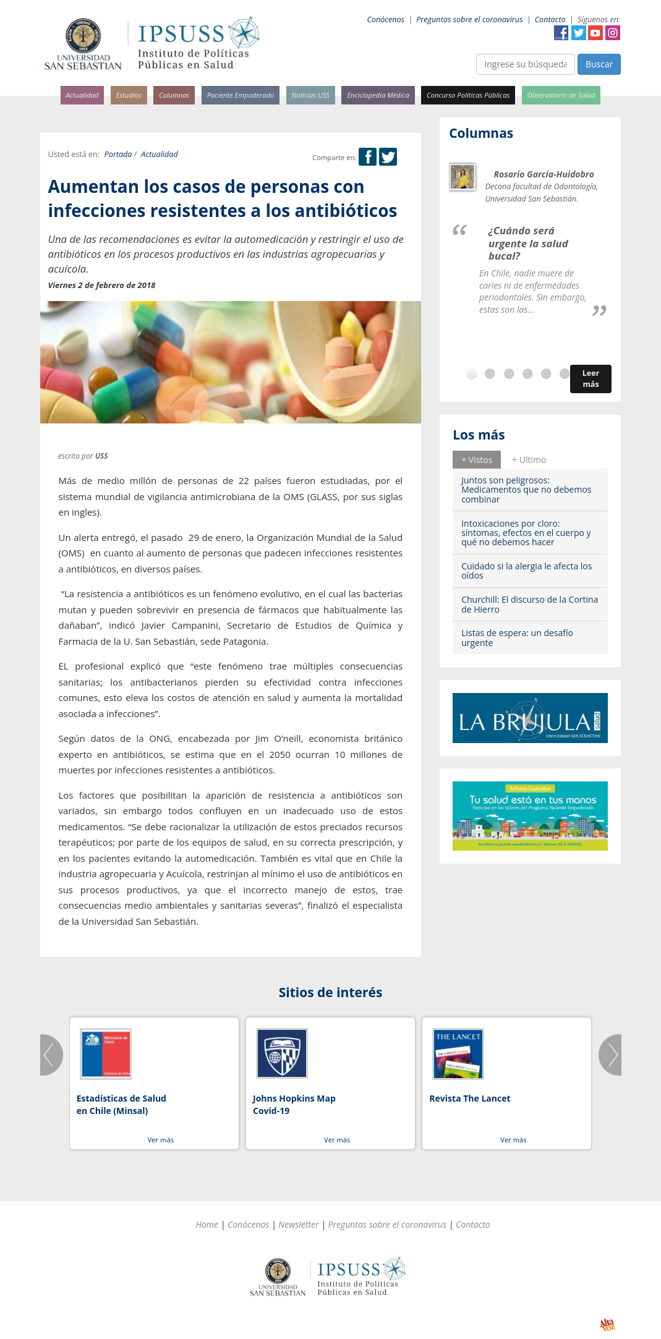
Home (206, 1224)
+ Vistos (476, 459)
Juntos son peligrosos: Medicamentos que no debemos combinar (526, 489)
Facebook (561, 32)
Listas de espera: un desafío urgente (517, 637)
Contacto (550, 19)
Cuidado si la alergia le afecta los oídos (526, 570)
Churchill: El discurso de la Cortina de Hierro (529, 603)
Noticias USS (311, 95)
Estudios (128, 95)
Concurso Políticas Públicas (468, 95)
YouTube (595, 32)
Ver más (161, 1139)
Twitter (578, 32)
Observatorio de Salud (561, 95)
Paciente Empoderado (241, 95)
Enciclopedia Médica (378, 95)
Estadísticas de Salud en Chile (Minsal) (121, 1104)
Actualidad (82, 95)
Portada (118, 154)
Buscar (599, 64)
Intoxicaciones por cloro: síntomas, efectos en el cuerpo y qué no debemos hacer (526, 532)
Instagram (612, 32)
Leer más (591, 378)
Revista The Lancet (469, 1098)
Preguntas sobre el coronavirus (469, 19)
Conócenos (385, 19)
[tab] (477, 459)
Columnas (174, 95)
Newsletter (298, 1224)
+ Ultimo (529, 459)
